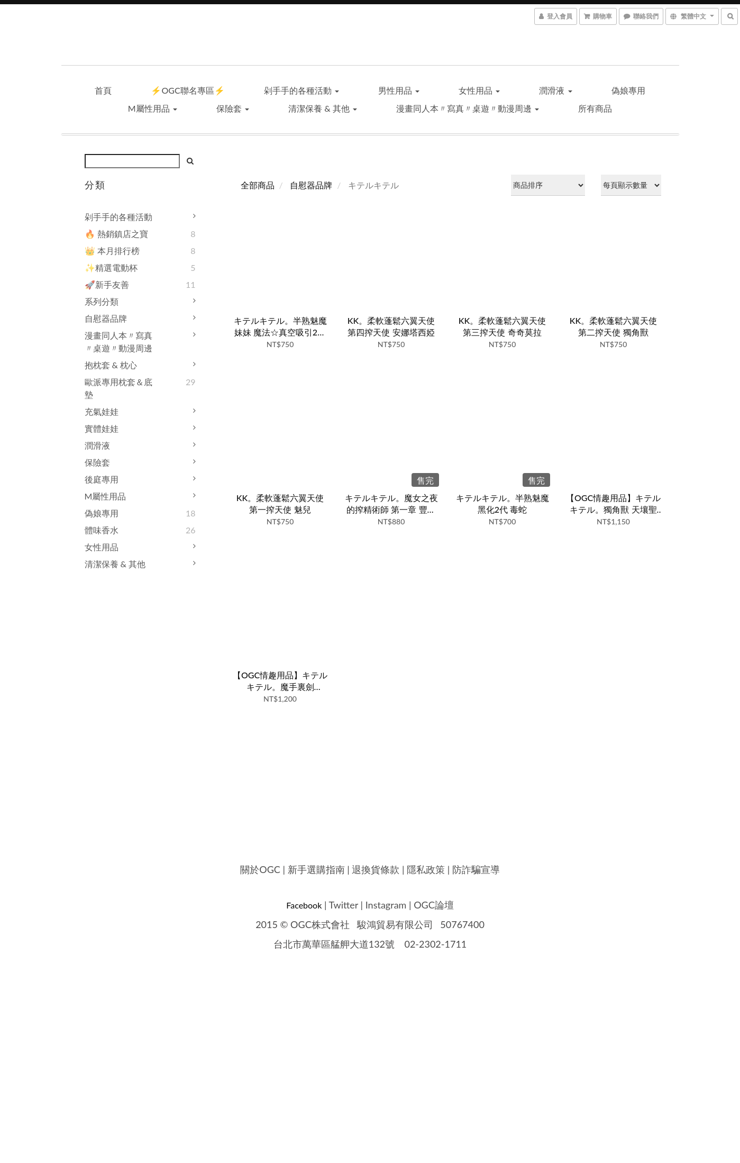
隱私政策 (426, 869)
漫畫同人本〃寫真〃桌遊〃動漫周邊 (467, 108)
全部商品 (258, 185)
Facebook (304, 905)
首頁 (103, 90)
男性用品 (398, 90)
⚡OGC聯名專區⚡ (187, 90)
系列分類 (101, 301)
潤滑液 (555, 90)
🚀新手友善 (107, 284)
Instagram (386, 905)
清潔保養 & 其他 (322, 108)
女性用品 (479, 90)
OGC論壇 (434, 905)
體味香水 (101, 530)
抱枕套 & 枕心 (111, 365)
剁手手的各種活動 (301, 90)
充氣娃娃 (101, 411)
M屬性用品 (152, 108)
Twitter (343, 905)
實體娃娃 (101, 428)
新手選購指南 (316, 869)
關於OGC (260, 869)
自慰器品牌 (106, 318)
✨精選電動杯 (111, 267)
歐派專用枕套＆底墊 (118, 388)
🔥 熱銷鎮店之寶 (116, 234)
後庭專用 (101, 479)
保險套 (232, 108)
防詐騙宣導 (476, 869)
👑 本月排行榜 (112, 251)
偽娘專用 (628, 90)
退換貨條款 (375, 869)
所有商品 (595, 108)
